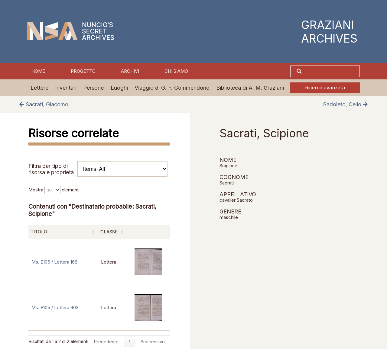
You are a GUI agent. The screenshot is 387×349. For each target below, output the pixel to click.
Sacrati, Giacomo (43, 104)
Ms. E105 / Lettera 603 (55, 307)
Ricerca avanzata (325, 88)
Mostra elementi (54, 190)
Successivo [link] (153, 341)
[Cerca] (331, 71)
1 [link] (129, 341)
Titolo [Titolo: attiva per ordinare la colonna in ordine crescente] (39, 232)
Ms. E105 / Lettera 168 (54, 262)
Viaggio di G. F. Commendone (172, 88)
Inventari (65, 88)
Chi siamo (176, 71)
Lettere (39, 88)
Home (38, 71)
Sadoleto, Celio (345, 104)
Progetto (83, 71)
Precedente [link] (106, 341)
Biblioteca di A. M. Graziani (250, 88)
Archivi (130, 71)
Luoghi (119, 88)
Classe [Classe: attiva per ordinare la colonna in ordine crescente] (109, 232)
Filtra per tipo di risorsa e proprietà (97, 169)
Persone (93, 88)
